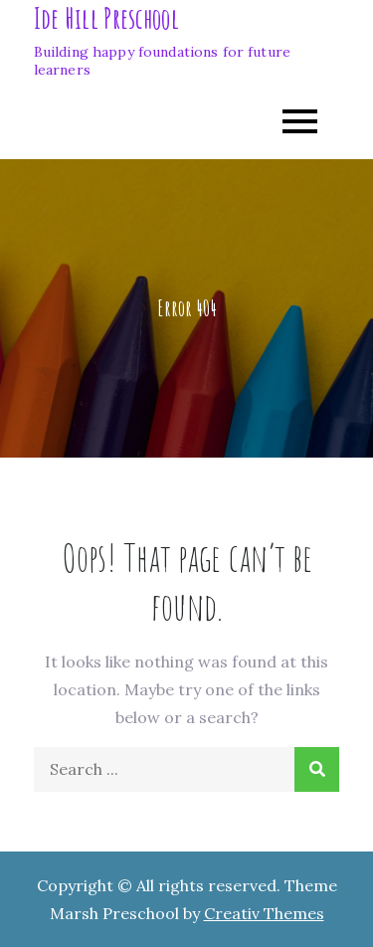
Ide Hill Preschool (106, 18)
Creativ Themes (264, 913)
